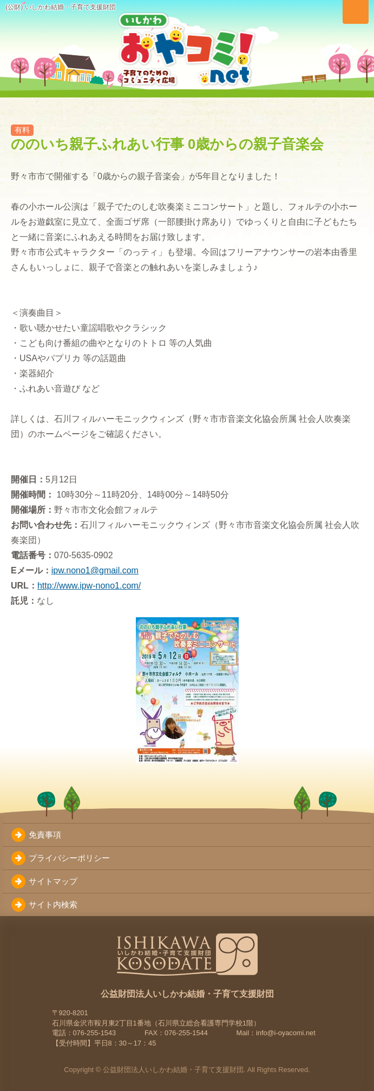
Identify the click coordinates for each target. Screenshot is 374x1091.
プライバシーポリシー (69, 858)
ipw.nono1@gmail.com (95, 570)
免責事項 (45, 834)
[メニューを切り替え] (356, 12)
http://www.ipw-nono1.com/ (89, 585)
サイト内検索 (53, 904)
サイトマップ (53, 881)
